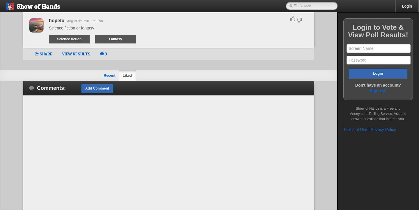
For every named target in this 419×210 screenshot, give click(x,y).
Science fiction (69, 39)
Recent (109, 76)
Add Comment (97, 88)
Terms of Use (355, 129)
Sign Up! (378, 90)
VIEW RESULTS (76, 53)
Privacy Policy (383, 129)
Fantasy (115, 39)
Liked (127, 76)
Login (407, 6)
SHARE (43, 53)
